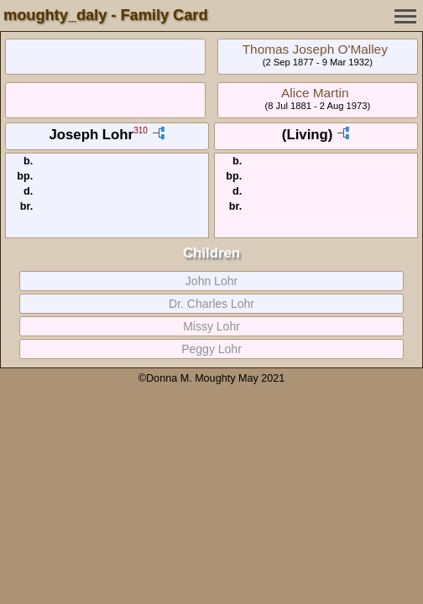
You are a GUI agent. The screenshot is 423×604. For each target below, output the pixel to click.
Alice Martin (314, 93)
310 (140, 131)
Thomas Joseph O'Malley (315, 49)
